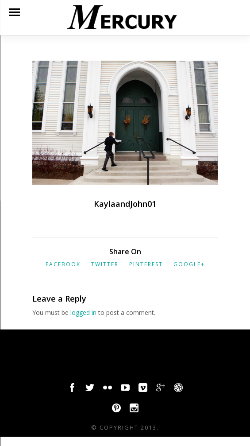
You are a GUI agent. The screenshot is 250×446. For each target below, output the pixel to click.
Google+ (189, 264)
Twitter (105, 264)
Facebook (63, 264)
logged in (83, 312)
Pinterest (146, 264)
